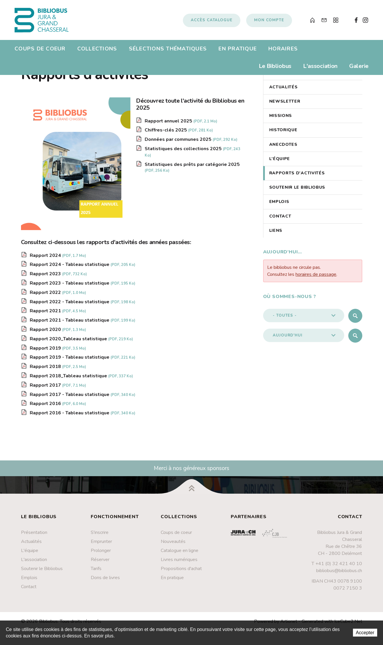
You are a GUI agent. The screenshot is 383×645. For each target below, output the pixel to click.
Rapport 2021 (58, 314)
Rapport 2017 (58, 388)
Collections (97, 50)
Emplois (279, 204)
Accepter (365, 632)
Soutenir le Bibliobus (297, 190)
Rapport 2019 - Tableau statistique (82, 360)
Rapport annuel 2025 (181, 123)
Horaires (283, 50)
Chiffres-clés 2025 (179, 133)
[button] (303, 318)
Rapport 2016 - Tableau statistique (82, 415)
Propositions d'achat (181, 571)
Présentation (34, 535)
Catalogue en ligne (179, 553)
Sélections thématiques (168, 50)
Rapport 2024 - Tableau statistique (82, 267)
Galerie (358, 68)
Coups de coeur (40, 50)
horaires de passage (315, 277)
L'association (320, 68)
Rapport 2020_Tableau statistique (81, 341)
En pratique (237, 50)
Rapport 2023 (58, 276)
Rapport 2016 (58, 406)
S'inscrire (100, 535)
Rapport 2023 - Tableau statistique (82, 286)
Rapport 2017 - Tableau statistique (82, 397)
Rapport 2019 (58, 351)
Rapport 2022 (58, 295)
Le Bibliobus (275, 68)
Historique (283, 133)
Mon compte (269, 21)
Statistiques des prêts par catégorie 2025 (192, 170)
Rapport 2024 (58, 258)
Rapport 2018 (58, 369)
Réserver (100, 562)
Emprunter (101, 544)
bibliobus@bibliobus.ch (339, 573)
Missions (280, 118)
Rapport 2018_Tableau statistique (81, 378)
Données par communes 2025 (191, 142)
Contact (280, 219)
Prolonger (101, 553)
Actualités (283, 89)
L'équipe (279, 161)
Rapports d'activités (297, 175)
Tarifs (96, 571)
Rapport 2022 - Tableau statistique (82, 304)
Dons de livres (105, 580)
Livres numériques (179, 562)
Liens (276, 233)
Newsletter (284, 104)
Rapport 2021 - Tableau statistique (82, 323)
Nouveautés (173, 544)
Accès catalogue (211, 21)
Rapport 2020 (58, 332)
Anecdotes (283, 147)
